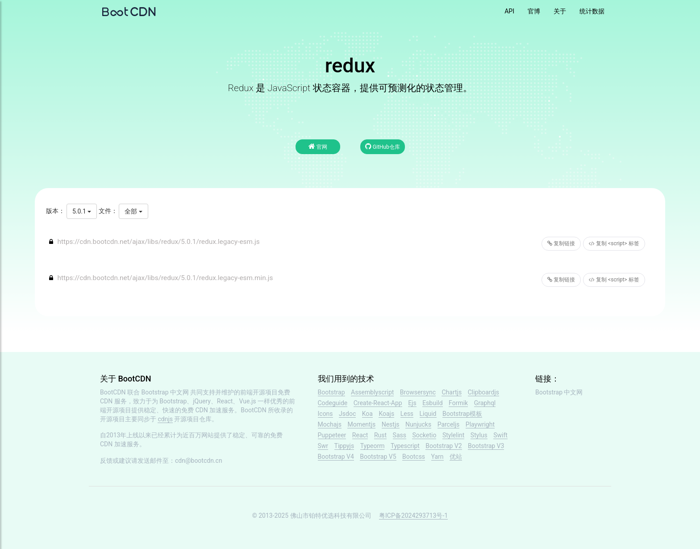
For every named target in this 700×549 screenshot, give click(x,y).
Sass (399, 435)
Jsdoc (347, 413)
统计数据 (591, 11)
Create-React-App (378, 403)
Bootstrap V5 (378, 456)
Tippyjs (344, 445)
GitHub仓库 (382, 146)
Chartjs (452, 392)
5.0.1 (81, 211)
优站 (456, 456)
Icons (325, 413)
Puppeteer (332, 435)
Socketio (424, 435)
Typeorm (372, 445)
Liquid (428, 413)
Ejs (412, 403)
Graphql (485, 403)
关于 (560, 11)
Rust (380, 435)
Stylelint (453, 435)
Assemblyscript (372, 392)
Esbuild (432, 403)
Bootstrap (331, 392)
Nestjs (391, 424)
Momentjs (361, 424)
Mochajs (330, 424)
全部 (133, 211)
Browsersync (418, 392)
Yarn (437, 456)
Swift (500, 435)
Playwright (480, 424)
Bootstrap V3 (486, 445)
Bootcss (413, 456)
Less (406, 413)
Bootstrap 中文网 (165, 392)
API (509, 11)
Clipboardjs (483, 392)
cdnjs (165, 419)
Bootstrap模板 (462, 413)
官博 (534, 11)
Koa (367, 413)
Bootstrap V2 (443, 445)
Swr (323, 445)
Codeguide (333, 403)
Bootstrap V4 (336, 456)
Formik (458, 403)
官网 (317, 146)
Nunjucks (418, 424)
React (360, 435)
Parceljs (449, 424)
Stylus (479, 435)
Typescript (405, 445)
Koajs (386, 413)
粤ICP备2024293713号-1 (413, 515)
